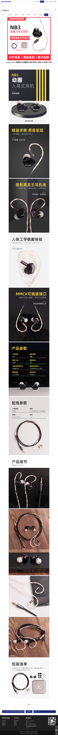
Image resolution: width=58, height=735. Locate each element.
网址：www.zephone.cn (30, 723)
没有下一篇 (37, 711)
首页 (34, 1)
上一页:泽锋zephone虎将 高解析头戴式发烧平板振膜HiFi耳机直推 (15, 711)
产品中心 (42, 1)
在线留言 (50, 1)
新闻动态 (46, 1)
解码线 (15, 722)
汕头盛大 (35, 733)
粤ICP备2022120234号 (25, 733)
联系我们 (55, 1)
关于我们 (37, 1)
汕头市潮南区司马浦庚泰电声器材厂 (31, 731)
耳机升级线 (16, 720)
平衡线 (15, 723)
